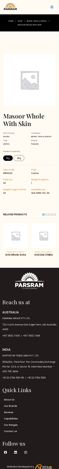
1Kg (8, 158)
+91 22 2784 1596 (36, 377)
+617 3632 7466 (31, 335)
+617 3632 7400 (11, 335)
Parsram (35, 144)
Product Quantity (11, 151)
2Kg (19, 158)
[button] (43, 214)
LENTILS (6, 144)
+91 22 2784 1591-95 (13, 377)
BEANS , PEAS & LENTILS (41, 136)
